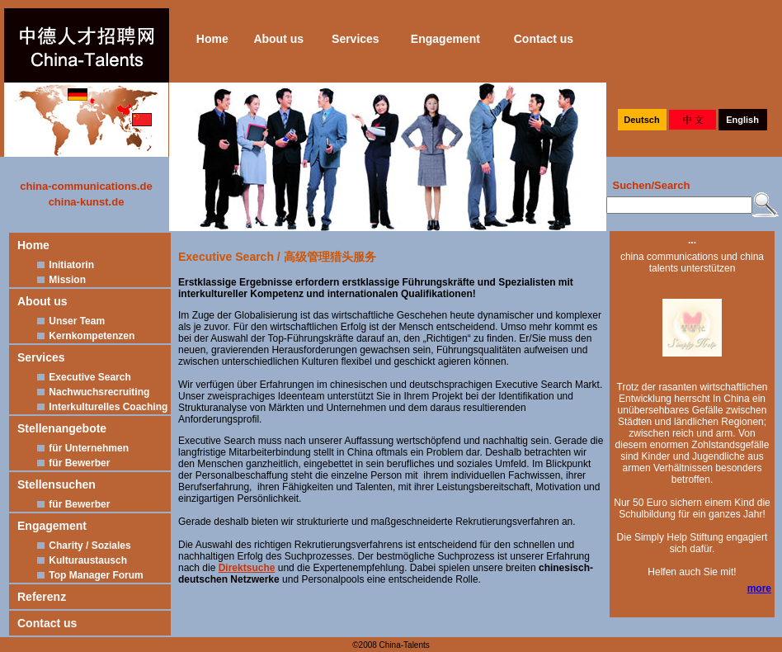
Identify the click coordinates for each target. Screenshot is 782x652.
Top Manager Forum (89, 575)
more (759, 588)
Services (355, 38)
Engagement (445, 38)
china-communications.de (86, 186)
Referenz (41, 596)
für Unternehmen (81, 448)
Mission (60, 280)
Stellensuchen (56, 484)
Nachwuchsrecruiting (91, 392)
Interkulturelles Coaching (100, 407)
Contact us (543, 38)
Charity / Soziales (82, 545)
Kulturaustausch (80, 560)
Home (212, 38)
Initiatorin (64, 265)
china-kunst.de (87, 202)
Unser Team (69, 321)
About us (278, 38)
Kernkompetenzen (84, 336)
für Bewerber (72, 463)
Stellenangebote (61, 428)
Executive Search (82, 377)
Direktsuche (247, 568)
